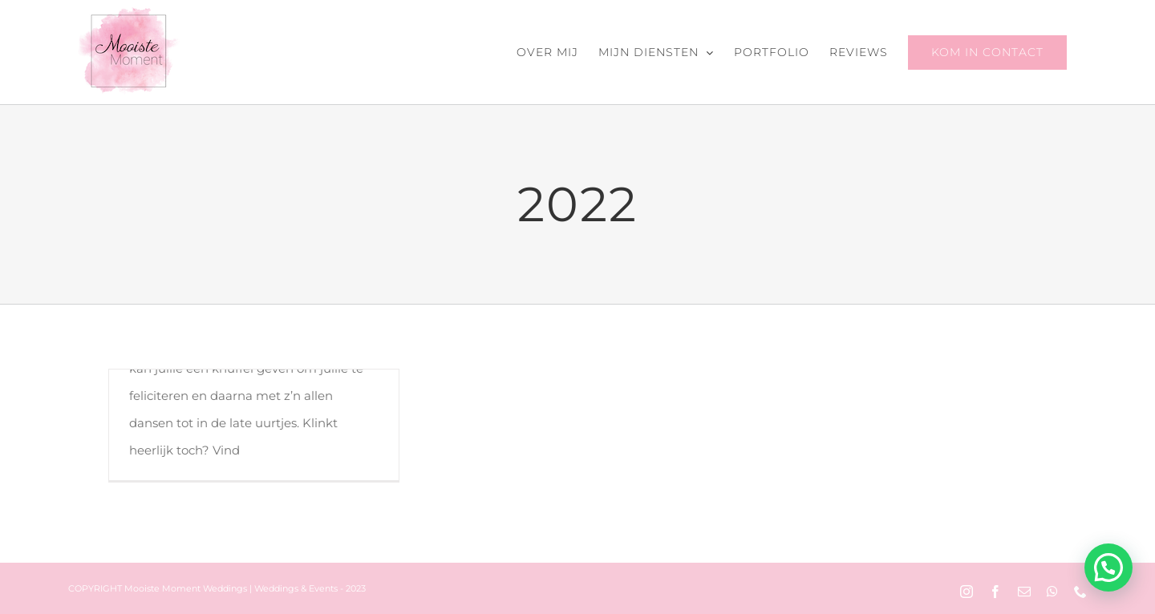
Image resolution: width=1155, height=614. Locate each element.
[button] (1108, 567)
